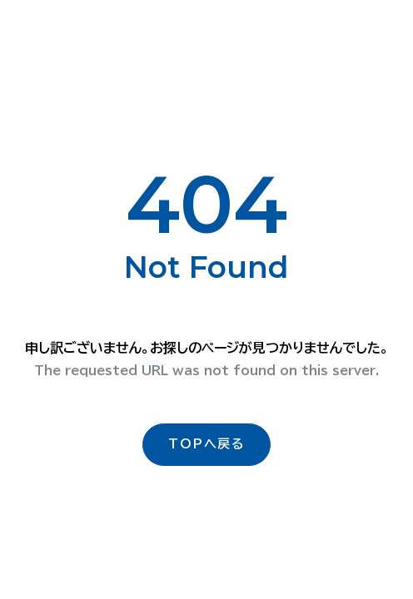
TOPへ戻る (206, 444)
